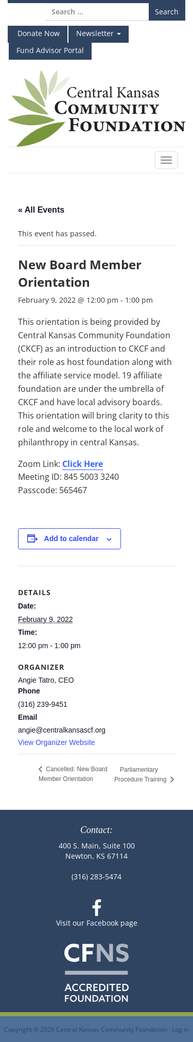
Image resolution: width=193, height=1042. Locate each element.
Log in (180, 1029)
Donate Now (37, 33)
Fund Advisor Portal (50, 50)
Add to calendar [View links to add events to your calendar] (71, 538)
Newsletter (98, 33)
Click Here (82, 464)
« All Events (41, 209)
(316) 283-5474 (96, 876)
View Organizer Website (56, 742)
